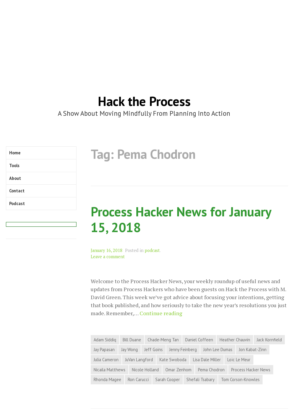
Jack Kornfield (269, 340)
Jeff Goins (153, 349)
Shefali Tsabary (200, 379)
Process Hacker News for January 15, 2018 (181, 219)
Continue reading (161, 313)
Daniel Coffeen (199, 340)
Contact (17, 191)
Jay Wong (129, 349)
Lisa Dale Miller (207, 359)
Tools (14, 165)
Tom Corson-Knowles (240, 379)
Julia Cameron (106, 359)
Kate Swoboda (172, 359)
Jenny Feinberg (183, 349)
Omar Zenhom (178, 369)
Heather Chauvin (235, 340)
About (15, 178)
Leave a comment (108, 256)
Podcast (17, 203)
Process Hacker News (250, 369)
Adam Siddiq (105, 340)
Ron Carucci (138, 379)
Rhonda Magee (107, 379)
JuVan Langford (139, 359)
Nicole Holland (145, 369)
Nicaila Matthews (109, 369)
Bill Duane (132, 340)
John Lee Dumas (217, 349)
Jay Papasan (104, 349)
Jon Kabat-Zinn (252, 349)
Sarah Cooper (167, 379)
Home (14, 153)
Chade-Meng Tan (163, 340)
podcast (152, 250)
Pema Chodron (211, 369)
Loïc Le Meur (238, 359)
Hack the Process (144, 101)
